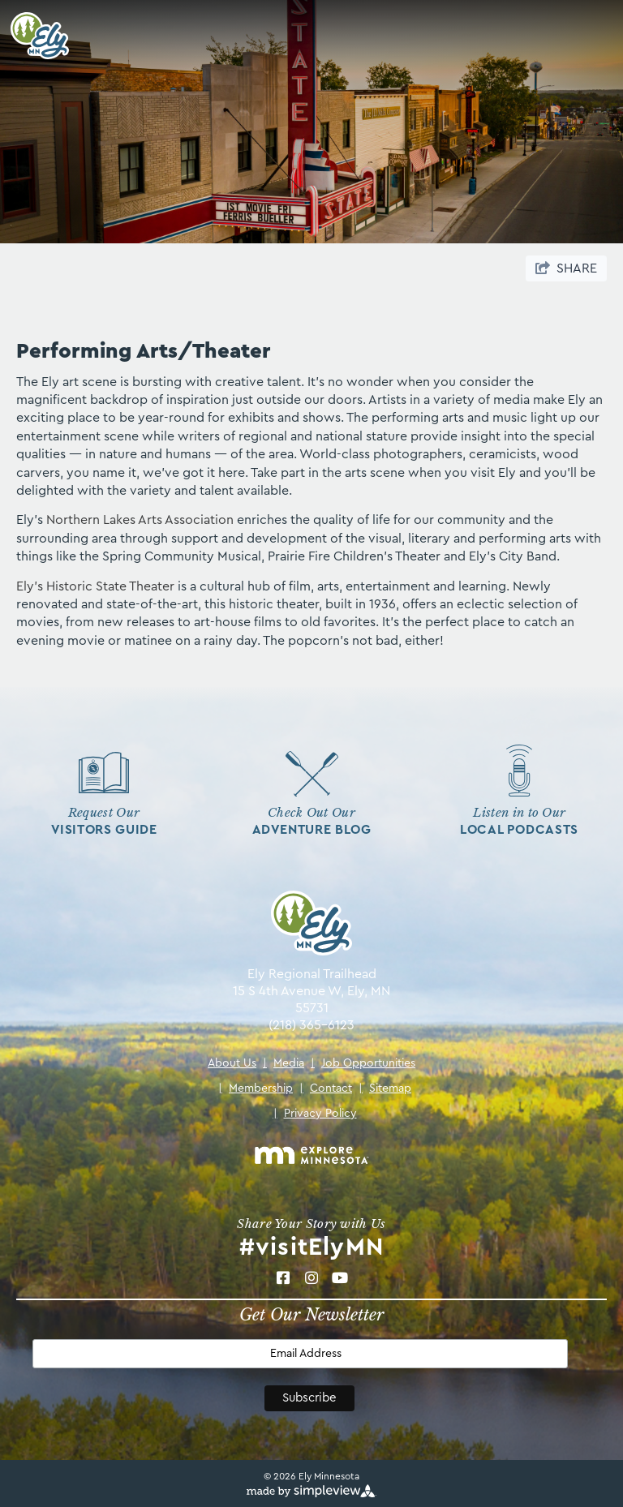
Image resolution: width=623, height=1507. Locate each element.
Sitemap (385, 1088)
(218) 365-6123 (311, 1025)
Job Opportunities (363, 1063)
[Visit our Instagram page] (311, 1278)
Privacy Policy (315, 1113)
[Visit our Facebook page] (283, 1278)
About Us (232, 1063)
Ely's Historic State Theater (95, 586)
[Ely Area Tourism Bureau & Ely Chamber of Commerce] (34, 35)
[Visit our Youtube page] (339, 1278)
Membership (255, 1088)
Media (283, 1063)
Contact (325, 1088)
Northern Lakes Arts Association (138, 519)
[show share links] (566, 268)
